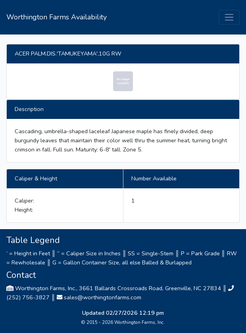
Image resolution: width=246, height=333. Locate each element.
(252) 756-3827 (28, 297)
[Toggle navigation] (229, 17)
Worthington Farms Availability (56, 17)
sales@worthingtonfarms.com (102, 297)
